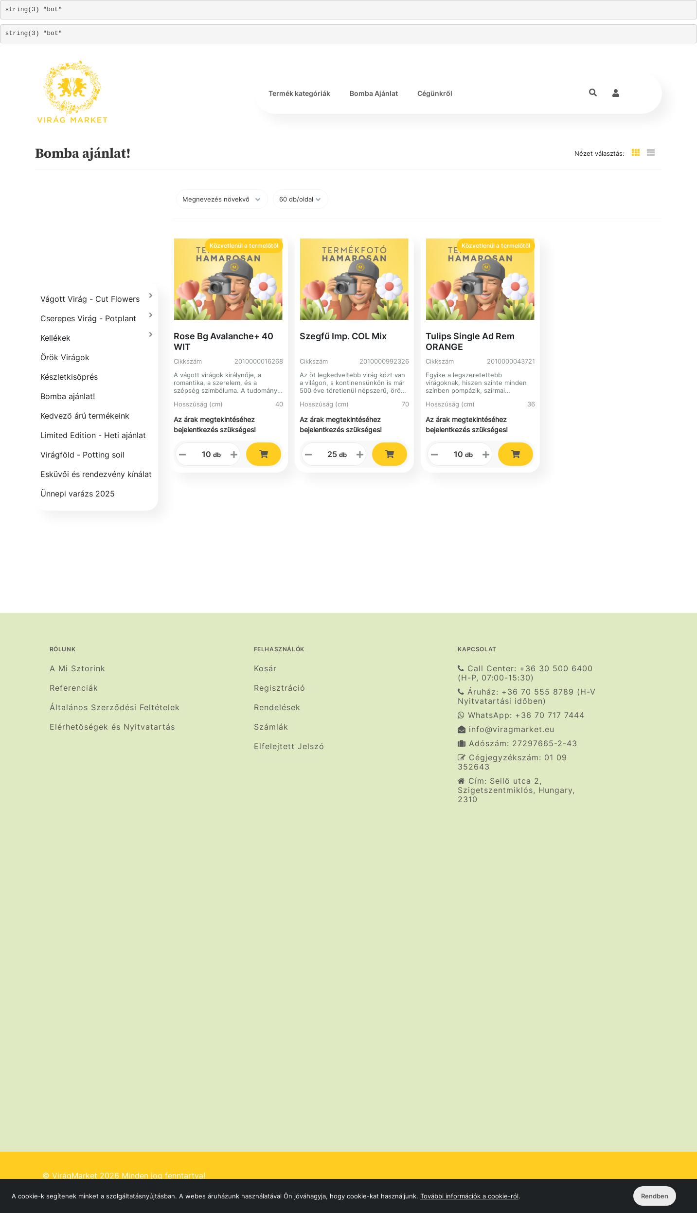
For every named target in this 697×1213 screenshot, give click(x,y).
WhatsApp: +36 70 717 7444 (521, 715)
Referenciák (74, 688)
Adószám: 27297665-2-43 (517, 743)
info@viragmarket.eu (506, 729)
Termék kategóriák (299, 93)
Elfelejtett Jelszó (289, 746)
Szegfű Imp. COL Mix (343, 336)
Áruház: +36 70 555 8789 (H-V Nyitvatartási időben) (527, 696)
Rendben (654, 1196)
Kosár (265, 668)
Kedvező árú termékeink (84, 416)
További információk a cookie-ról (469, 1196)
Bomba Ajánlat (374, 93)
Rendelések (277, 707)
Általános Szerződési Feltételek (115, 707)
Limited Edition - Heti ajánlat (93, 435)
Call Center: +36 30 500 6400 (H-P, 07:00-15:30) (525, 672)
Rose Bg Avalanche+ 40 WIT (223, 341)
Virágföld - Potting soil (82, 454)
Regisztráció (279, 688)
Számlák (271, 727)
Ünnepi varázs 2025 (77, 493)
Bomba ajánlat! (67, 396)
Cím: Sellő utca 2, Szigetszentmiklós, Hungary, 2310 (516, 790)
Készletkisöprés (69, 377)
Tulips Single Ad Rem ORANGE (470, 341)
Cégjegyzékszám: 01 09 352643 (512, 762)
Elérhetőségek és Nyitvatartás (112, 727)
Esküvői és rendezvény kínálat (96, 474)
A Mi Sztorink (78, 668)
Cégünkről (434, 93)
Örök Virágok (64, 357)
